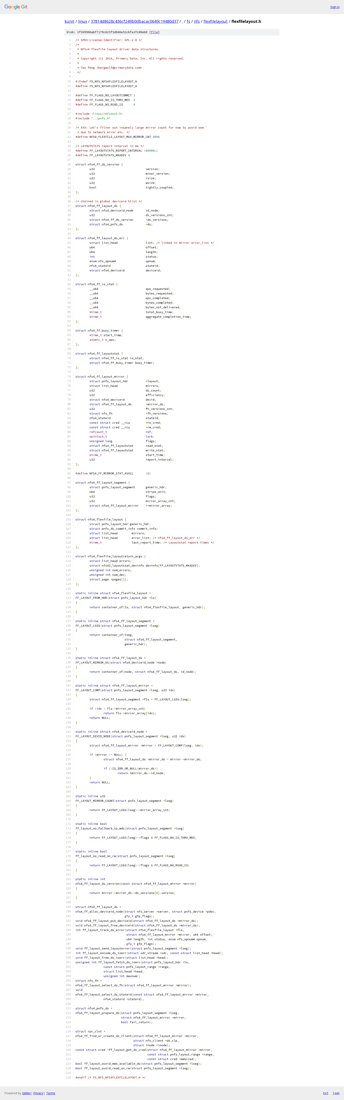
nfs (197, 21)
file (154, 32)
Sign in (335, 7)
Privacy (38, 1093)
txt (325, 1093)
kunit (69, 21)
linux (82, 21)
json (336, 1093)
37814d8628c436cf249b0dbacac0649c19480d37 (134, 21)
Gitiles (26, 1093)
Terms (50, 1093)
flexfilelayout (216, 21)
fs (188, 21)
